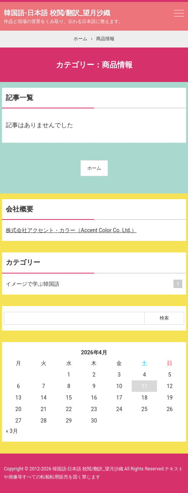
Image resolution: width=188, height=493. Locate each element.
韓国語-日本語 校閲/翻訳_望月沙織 (57, 13)
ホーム (94, 168)
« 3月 (12, 431)
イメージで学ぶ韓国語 (92, 284)
